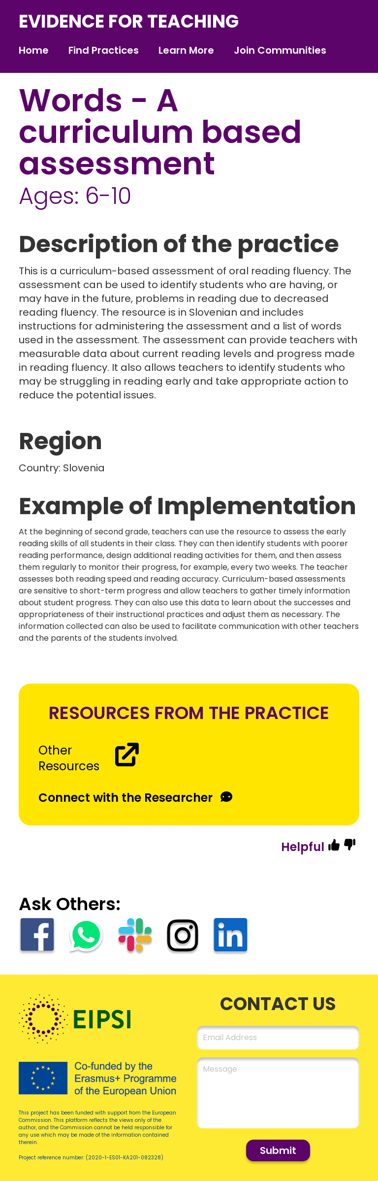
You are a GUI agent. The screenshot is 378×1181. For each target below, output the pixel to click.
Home (34, 50)
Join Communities (280, 50)
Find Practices (103, 50)
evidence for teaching (129, 22)
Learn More (186, 50)
